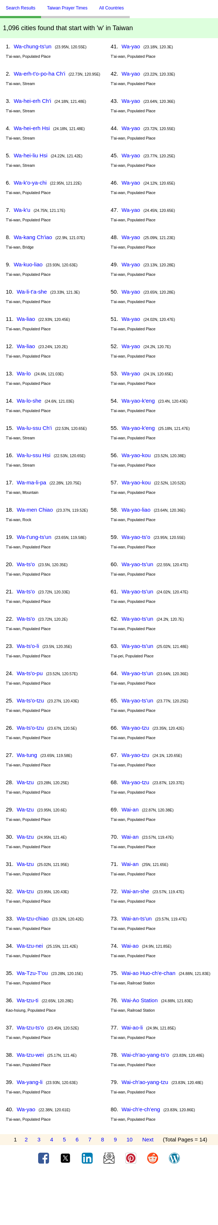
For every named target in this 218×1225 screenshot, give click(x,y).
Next (148, 1139)
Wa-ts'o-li (28, 646)
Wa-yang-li (30, 1082)
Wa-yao (26, 1109)
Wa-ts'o (26, 564)
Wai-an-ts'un (137, 918)
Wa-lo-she (29, 401)
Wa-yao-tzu (135, 728)
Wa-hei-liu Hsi (31, 155)
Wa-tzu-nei (30, 946)
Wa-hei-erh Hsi (32, 128)
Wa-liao (26, 319)
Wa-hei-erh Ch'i (32, 101)
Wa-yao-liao (136, 510)
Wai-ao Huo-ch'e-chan (148, 973)
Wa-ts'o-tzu (30, 700)
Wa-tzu (25, 782)
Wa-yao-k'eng (138, 401)
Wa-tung (27, 755)
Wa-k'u (22, 210)
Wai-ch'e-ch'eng (141, 1109)
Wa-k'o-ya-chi (30, 183)
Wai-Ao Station (140, 1000)
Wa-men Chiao (35, 510)
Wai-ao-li (132, 1027)
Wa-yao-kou (136, 455)
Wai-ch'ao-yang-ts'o (145, 1055)
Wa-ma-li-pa (31, 482)
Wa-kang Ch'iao (33, 237)
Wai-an (130, 809)
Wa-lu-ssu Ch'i (34, 428)
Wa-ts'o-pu (30, 673)
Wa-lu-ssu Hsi (34, 455)
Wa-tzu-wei (30, 1055)
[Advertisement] (109, 1197)
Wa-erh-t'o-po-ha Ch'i (39, 73)
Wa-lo (24, 373)
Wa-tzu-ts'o (30, 1027)
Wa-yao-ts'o (136, 537)
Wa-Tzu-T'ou (32, 973)
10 (129, 1139)
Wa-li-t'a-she (32, 292)
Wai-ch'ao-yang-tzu (145, 1082)
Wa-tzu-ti (27, 1000)
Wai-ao (130, 946)
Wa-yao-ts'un (137, 564)
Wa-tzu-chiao (33, 918)
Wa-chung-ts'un (33, 46)
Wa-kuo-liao (28, 264)
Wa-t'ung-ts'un (34, 537)
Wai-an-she (135, 891)
